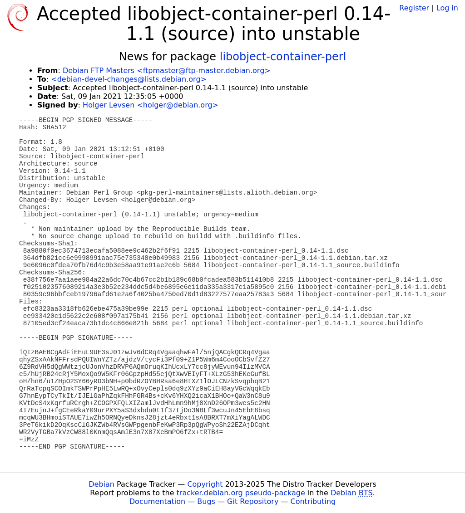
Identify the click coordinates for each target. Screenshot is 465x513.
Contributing (313, 501)
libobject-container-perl (283, 56)
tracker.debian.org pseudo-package (241, 493)
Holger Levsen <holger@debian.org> (150, 105)
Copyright (205, 484)
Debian (101, 484)
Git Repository (252, 501)
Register (414, 8)
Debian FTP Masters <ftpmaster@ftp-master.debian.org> (167, 70)
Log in (447, 8)
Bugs (206, 501)
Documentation (157, 501)
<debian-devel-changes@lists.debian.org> (129, 79)
